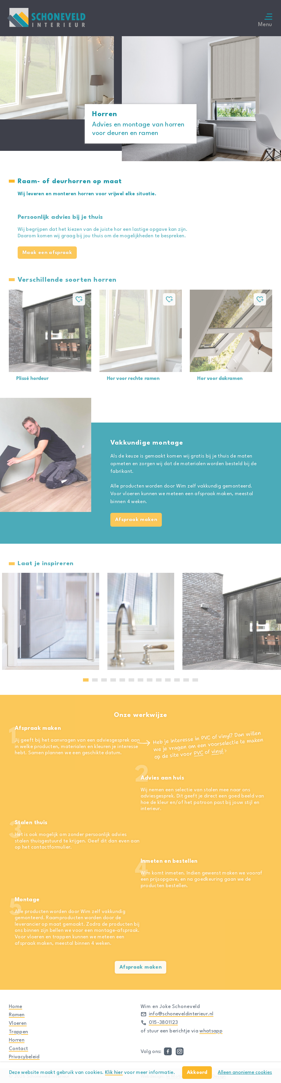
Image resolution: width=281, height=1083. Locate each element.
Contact (18, 1048)
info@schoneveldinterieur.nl (181, 1014)
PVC (199, 753)
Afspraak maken (136, 519)
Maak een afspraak (47, 252)
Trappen (18, 1031)
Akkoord (197, 1072)
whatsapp (210, 1031)
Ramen (17, 1014)
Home (15, 1006)
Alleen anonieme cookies (245, 1072)
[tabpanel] (140, 621)
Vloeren (18, 1023)
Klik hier (114, 1072)
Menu (265, 20)
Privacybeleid (24, 1056)
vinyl (217, 751)
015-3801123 (163, 1022)
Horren (16, 1040)
